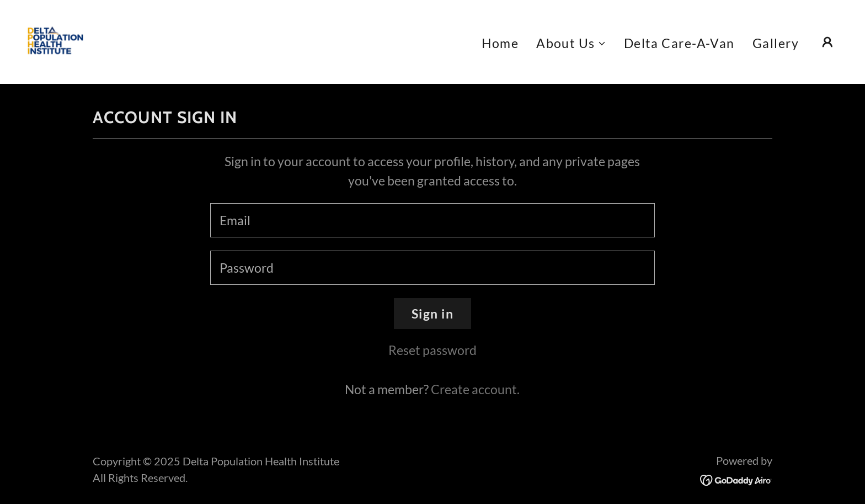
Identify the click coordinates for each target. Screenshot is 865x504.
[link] (55, 40)
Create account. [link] (475, 389)
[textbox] (432, 220)
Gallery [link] (775, 43)
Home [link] (500, 43)
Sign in (432, 313)
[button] (571, 43)
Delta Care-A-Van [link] (679, 43)
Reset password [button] (432, 350)
